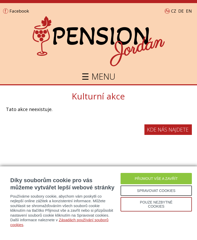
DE (181, 11)
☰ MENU (98, 76)
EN (189, 11)
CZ (173, 11)
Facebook (19, 11)
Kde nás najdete (168, 129)
